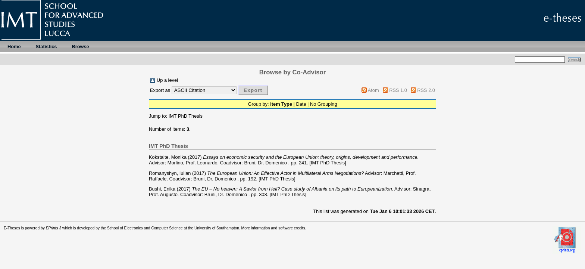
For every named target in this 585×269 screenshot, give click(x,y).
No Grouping (323, 104)
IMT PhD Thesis (186, 116)
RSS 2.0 (426, 90)
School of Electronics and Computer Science (145, 228)
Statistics (46, 46)
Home (14, 46)
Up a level (167, 80)
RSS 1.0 (398, 90)
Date (301, 104)
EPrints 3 (54, 228)
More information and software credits (273, 228)
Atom (373, 90)
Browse (80, 46)
